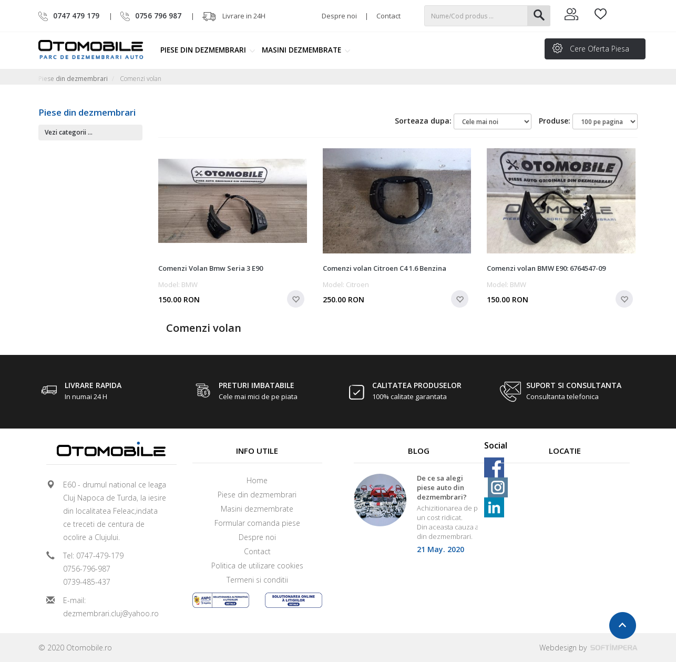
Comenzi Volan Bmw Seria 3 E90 (210, 268)
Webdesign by (588, 648)
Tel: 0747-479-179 (93, 556)
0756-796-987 (86, 569)
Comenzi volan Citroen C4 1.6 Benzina (384, 268)
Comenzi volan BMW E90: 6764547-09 (546, 268)
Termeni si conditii (257, 580)
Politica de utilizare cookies (257, 566)
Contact (388, 16)
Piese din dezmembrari (207, 50)
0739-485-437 (86, 582)
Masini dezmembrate (306, 50)
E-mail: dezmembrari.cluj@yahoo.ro (111, 606)
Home (257, 480)
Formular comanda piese (257, 523)
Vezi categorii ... (69, 132)
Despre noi (339, 16)
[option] (419, 517)
